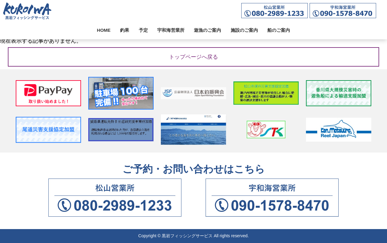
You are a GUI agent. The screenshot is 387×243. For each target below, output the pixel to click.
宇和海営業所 (170, 30)
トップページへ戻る (193, 57)
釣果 (124, 30)
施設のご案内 (244, 30)
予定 (143, 30)
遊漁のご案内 (207, 30)
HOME (104, 30)
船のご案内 (278, 30)
